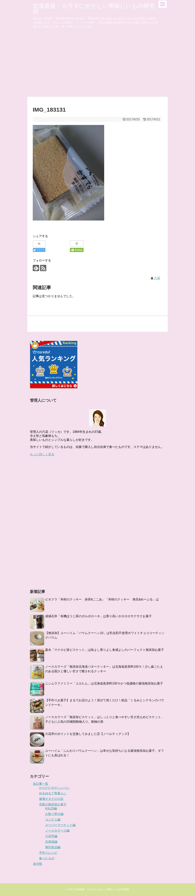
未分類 (37, 863)
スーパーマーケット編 (60, 825)
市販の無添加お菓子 (52, 804)
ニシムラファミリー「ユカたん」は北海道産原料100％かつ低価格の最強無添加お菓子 (104, 683)
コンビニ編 (52, 819)
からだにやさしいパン (54, 787)
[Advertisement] (97, 67)
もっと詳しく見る (42, 454)
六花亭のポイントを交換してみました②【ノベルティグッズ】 (87, 733)
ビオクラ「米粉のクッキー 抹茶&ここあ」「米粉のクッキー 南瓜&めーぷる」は (102, 599)
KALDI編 (51, 808)
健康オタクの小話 (51, 798)
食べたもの (46, 858)
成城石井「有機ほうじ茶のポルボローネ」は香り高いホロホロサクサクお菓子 (98, 616)
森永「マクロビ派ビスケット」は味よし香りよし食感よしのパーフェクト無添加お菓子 (104, 649)
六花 (157, 278)
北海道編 (51, 841)
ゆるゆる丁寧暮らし (52, 793)
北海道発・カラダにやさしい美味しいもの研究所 (94, 9)
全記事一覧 (40, 783)
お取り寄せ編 (54, 814)
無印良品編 (52, 847)
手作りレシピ (48, 852)
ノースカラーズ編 (57, 830)
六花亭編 (51, 836)
